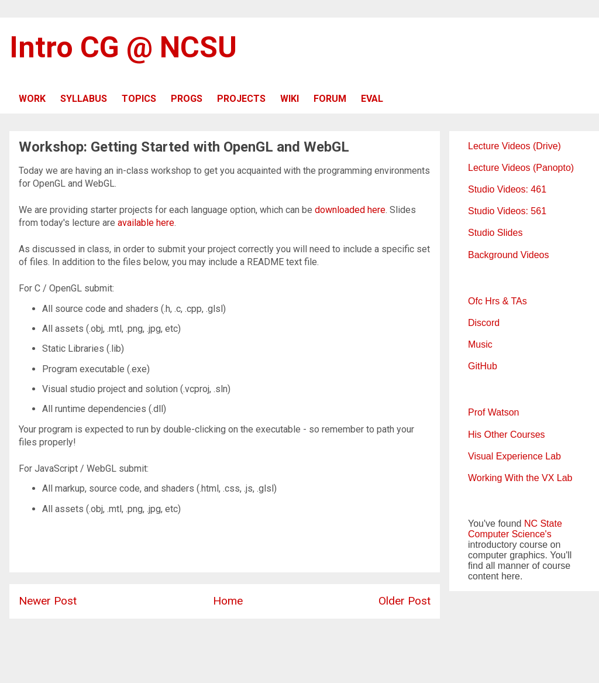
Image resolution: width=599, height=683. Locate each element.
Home (228, 601)
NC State (543, 523)
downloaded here (350, 209)
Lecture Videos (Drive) (514, 146)
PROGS (186, 98)
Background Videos (508, 255)
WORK (32, 98)
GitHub (482, 366)
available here (146, 222)
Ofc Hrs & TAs (497, 301)
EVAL (372, 98)
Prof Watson (493, 412)
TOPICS (139, 98)
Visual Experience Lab (514, 456)
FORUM (330, 98)
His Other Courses (506, 435)
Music (480, 344)
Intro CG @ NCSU (123, 47)
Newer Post (48, 601)
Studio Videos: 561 (507, 211)
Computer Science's (510, 534)
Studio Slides (495, 233)
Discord (484, 323)
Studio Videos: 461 (507, 189)
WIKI (289, 98)
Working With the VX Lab (520, 478)
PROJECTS (241, 98)
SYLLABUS (83, 98)
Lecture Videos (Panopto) (521, 168)
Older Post (404, 601)
